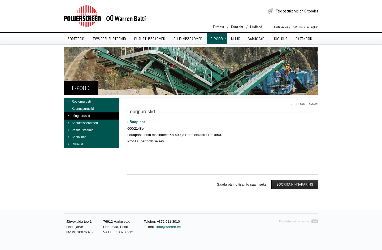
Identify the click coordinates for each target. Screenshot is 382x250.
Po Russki (297, 27)
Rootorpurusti (81, 101)
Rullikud (77, 144)
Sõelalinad (79, 137)
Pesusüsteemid (82, 130)
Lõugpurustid (81, 116)
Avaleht (314, 104)
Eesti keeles (281, 27)
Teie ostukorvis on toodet (297, 11)
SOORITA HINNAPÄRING (294, 184)
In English (312, 27)
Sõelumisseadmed (85, 123)
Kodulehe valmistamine (294, 221)
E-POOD (299, 104)
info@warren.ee (168, 227)
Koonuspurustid (83, 109)
